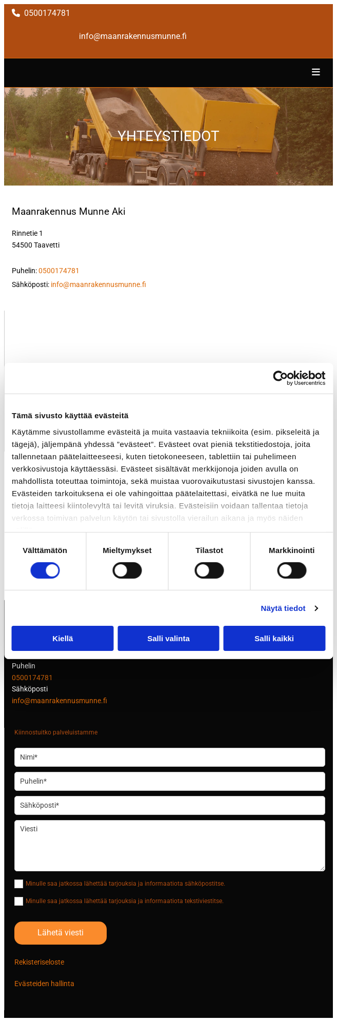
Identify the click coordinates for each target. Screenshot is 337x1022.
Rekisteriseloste (39, 962)
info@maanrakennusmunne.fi (133, 36)
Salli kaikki (274, 638)
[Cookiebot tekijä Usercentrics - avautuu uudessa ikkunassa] (280, 378)
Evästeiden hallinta (44, 983)
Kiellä (62, 638)
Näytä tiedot (283, 608)
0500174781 (47, 13)
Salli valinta (168, 638)
